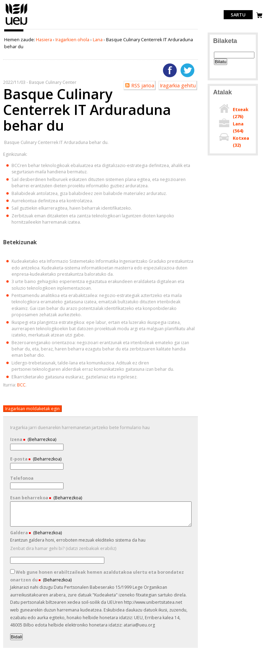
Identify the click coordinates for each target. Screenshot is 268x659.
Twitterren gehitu (187, 70)
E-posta (19, 459)
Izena (16, 439)
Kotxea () (241, 141)
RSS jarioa (142, 85)
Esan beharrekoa (29, 498)
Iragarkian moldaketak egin (32, 409)
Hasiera (44, 39)
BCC (21, 385)
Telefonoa (22, 478)
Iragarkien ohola (72, 39)
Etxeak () (240, 113)
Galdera (19, 533)
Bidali (16, 636)
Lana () (238, 127)
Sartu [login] (238, 15)
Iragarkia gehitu (178, 85)
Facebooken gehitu (170, 70)
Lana (98, 39)
